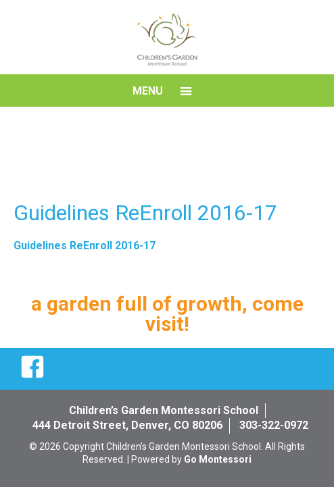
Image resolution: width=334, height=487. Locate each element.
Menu (148, 90)
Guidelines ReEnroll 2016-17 (85, 245)
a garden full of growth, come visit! (167, 314)
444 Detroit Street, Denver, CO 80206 (127, 425)
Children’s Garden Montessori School (163, 410)
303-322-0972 (273, 425)
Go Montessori (218, 459)
